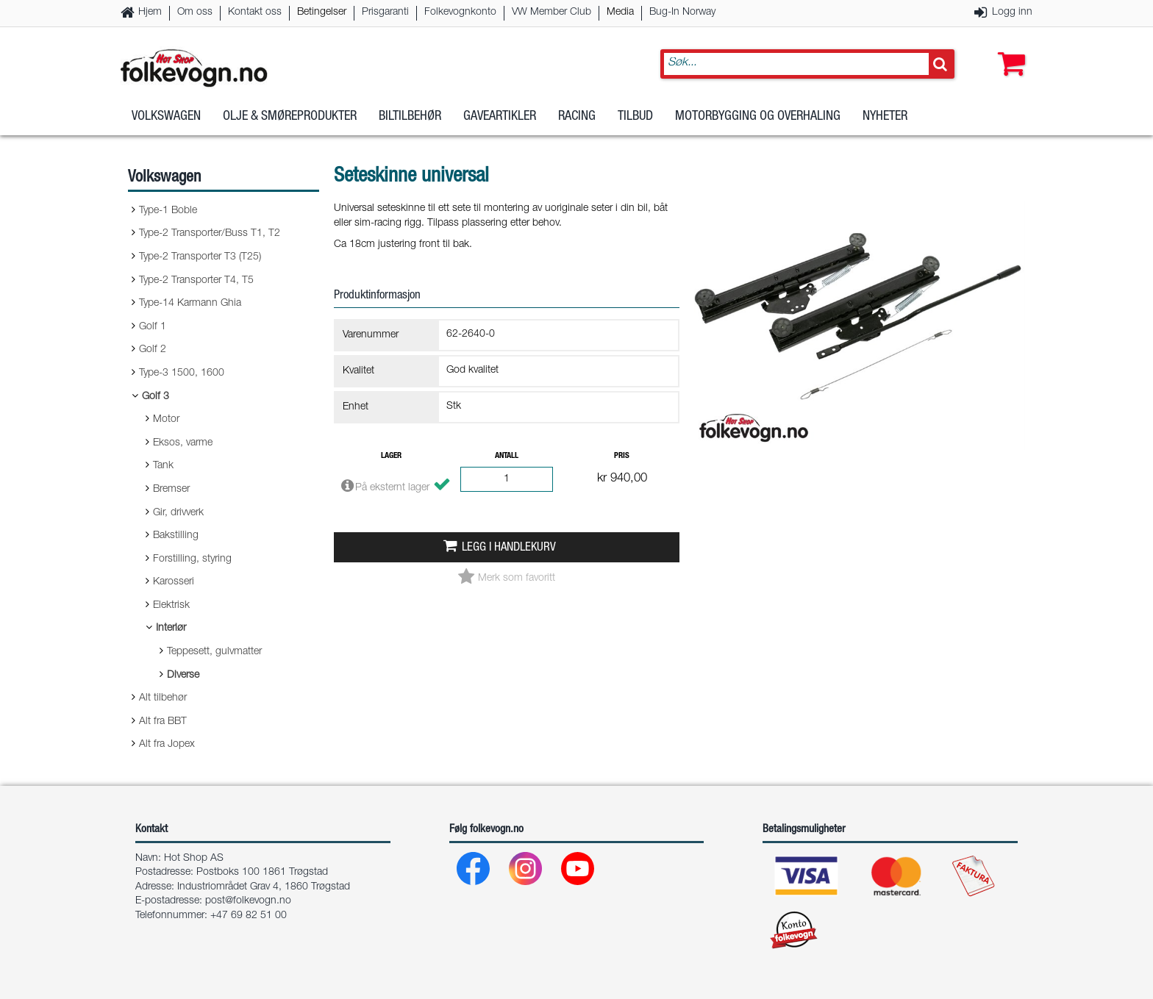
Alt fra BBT (163, 722)
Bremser (171, 489)
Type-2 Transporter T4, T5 (196, 281)
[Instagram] (526, 872)
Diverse (183, 675)
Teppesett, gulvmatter (214, 652)
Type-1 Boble (168, 211)
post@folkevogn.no (248, 901)
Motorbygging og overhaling (757, 116)
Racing (577, 116)
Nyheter (885, 116)
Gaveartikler (499, 116)
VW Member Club (551, 12)
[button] (1008, 49)
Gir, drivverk (178, 513)
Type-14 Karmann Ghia (190, 303)
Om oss (195, 12)
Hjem (150, 12)
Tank (163, 466)
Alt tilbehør (163, 698)
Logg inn (1012, 12)
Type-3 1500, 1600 (181, 373)
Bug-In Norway (682, 12)
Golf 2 (152, 350)
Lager (391, 456)
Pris (621, 456)
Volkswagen (166, 116)
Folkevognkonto (460, 12)
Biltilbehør (410, 116)
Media (620, 12)
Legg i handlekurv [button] (509, 548)
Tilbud (635, 116)
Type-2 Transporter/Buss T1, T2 (209, 234)
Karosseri (173, 582)
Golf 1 (152, 327)
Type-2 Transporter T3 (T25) (200, 257)
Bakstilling (176, 536)
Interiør (171, 628)
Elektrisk (171, 606)
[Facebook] (474, 872)
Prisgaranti (385, 12)
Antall (506, 456)
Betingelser (321, 12)
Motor (166, 420)
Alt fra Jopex (167, 745)
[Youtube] (578, 872)
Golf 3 (155, 397)
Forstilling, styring (192, 559)
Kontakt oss (255, 12)
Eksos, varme (183, 443)
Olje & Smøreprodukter (290, 116)
